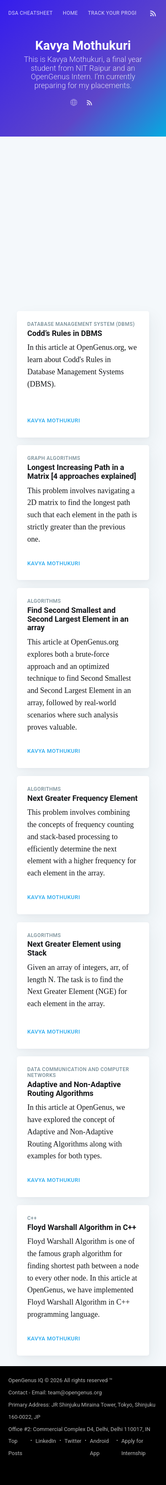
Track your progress (118, 13)
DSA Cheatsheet (30, 13)
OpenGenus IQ (25, 1380)
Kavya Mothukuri (53, 420)
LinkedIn (45, 1441)
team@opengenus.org (75, 1392)
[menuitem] (30, 13)
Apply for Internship (133, 1447)
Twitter (72, 1441)
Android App (99, 1447)
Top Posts (15, 1447)
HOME (70, 13)
